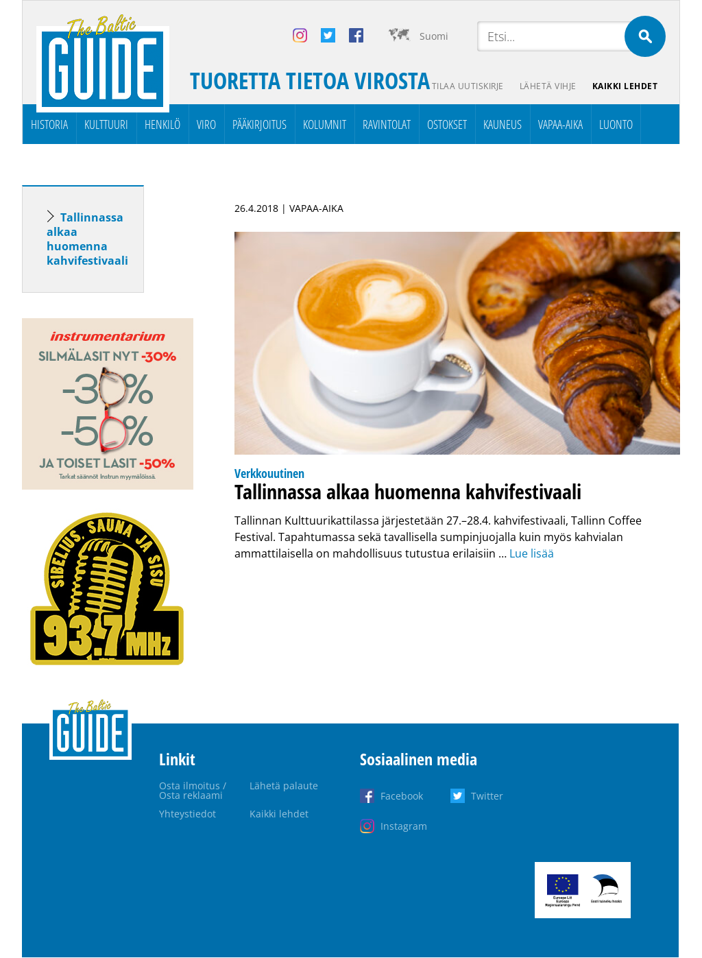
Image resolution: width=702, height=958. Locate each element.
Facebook (401, 795)
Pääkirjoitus (259, 124)
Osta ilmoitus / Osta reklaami (192, 790)
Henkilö (162, 124)
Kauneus (502, 124)
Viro (206, 124)
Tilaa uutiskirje (467, 86)
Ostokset (447, 124)
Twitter (487, 795)
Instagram (403, 826)
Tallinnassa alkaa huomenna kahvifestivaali (87, 239)
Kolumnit (324, 124)
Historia (49, 124)
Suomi (434, 36)
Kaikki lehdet (625, 86)
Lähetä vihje (547, 86)
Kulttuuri (106, 124)
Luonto (616, 124)
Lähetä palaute (284, 785)
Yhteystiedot (187, 813)
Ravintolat (387, 124)
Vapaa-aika (560, 124)
